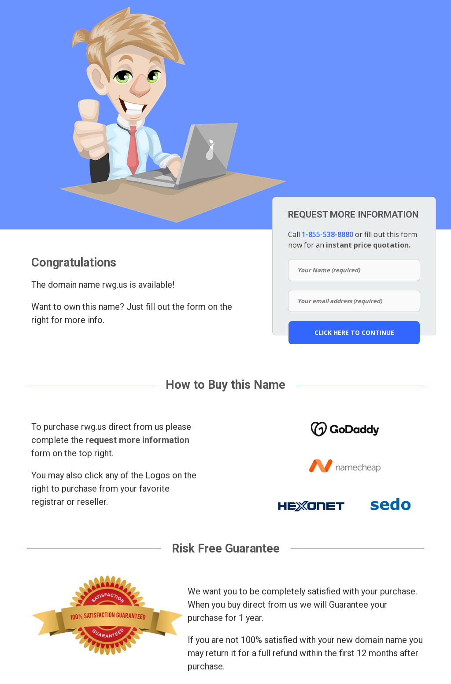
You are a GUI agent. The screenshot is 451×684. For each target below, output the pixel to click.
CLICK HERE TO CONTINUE (354, 332)
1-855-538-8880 (327, 234)
